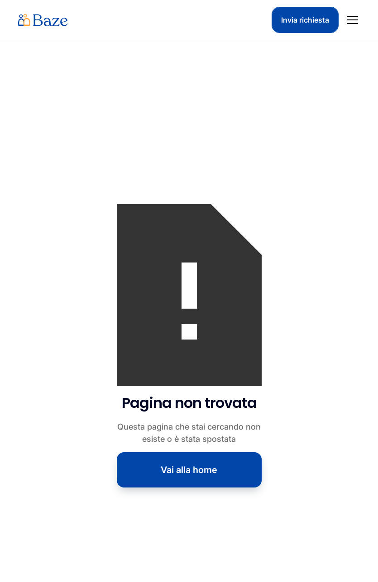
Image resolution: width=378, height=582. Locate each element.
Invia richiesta (305, 19)
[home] (43, 20)
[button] (351, 20)
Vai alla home (189, 469)
